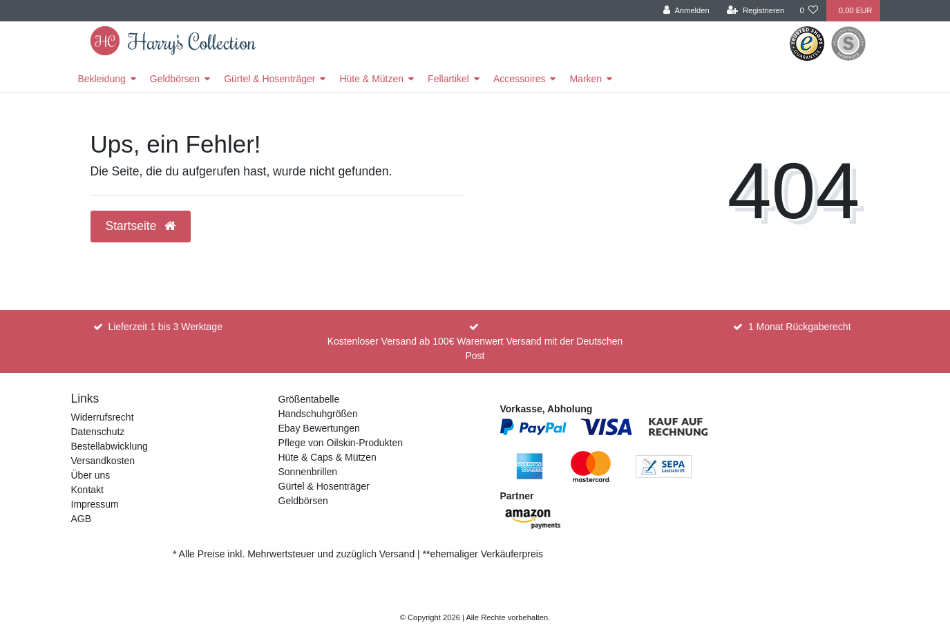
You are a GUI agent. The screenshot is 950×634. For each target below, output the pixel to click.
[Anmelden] (686, 10)
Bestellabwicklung (109, 446)
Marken (585, 78)
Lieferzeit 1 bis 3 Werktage (165, 326)
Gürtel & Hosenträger (269, 78)
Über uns (91, 475)
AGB (81, 518)
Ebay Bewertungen (319, 428)
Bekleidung (102, 78)
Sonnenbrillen (308, 471)
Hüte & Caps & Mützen (327, 457)
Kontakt (87, 489)
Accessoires (519, 78)
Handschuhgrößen (318, 413)
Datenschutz (98, 431)
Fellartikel (448, 78)
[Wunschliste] (809, 10)
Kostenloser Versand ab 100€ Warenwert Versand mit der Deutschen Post (475, 348)
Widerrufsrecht (102, 417)
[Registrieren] (755, 10)
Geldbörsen (175, 78)
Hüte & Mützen (371, 78)
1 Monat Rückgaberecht (799, 326)
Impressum (95, 504)
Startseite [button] (141, 226)
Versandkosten (103, 460)
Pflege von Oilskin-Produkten (340, 442)
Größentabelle (309, 399)
